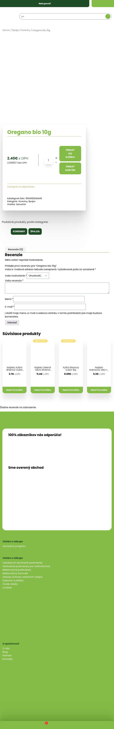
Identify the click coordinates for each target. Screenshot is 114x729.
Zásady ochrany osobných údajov (23, 577)
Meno (9, 299)
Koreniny (25, 30)
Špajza (15, 30)
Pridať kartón (70, 168)
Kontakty (8, 659)
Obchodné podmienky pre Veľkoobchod (26, 566)
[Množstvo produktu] (48, 160)
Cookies (7, 587)
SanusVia (21, 204)
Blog (5, 652)
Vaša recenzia (14, 280)
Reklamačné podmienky (17, 570)
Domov (6, 30)
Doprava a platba (13, 580)
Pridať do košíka (70, 153)
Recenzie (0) (15, 249)
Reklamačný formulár (15, 573)
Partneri (7, 655)
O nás (6, 648)
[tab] (15, 249)
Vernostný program (14, 546)
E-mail (9, 306)
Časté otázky (10, 584)
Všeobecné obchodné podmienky (22, 562)
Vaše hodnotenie (16, 275)
